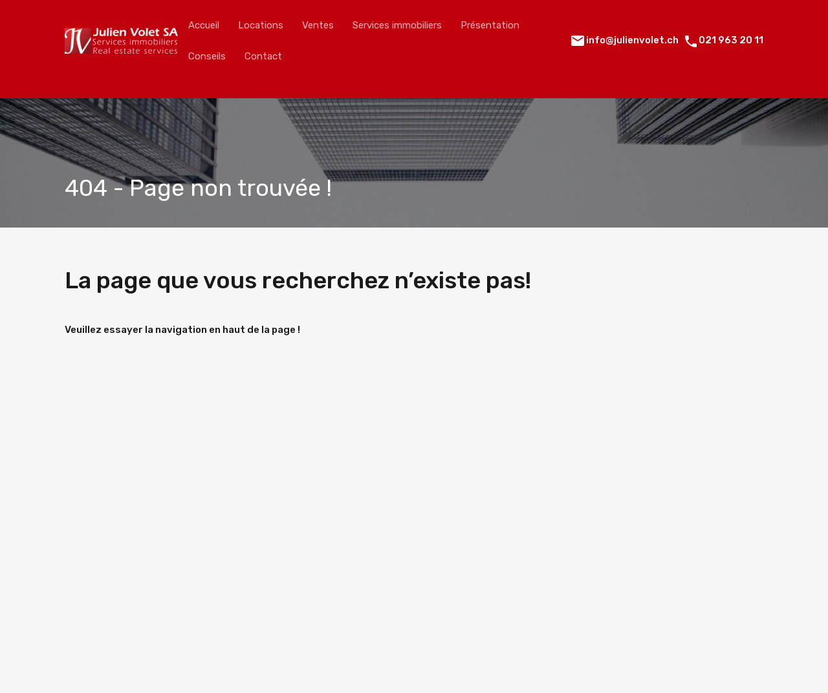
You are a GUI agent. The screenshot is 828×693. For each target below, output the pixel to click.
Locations (260, 25)
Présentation (490, 25)
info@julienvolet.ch (632, 40)
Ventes (318, 25)
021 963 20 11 (731, 40)
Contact (263, 56)
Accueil (203, 25)
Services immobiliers (397, 25)
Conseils (207, 56)
